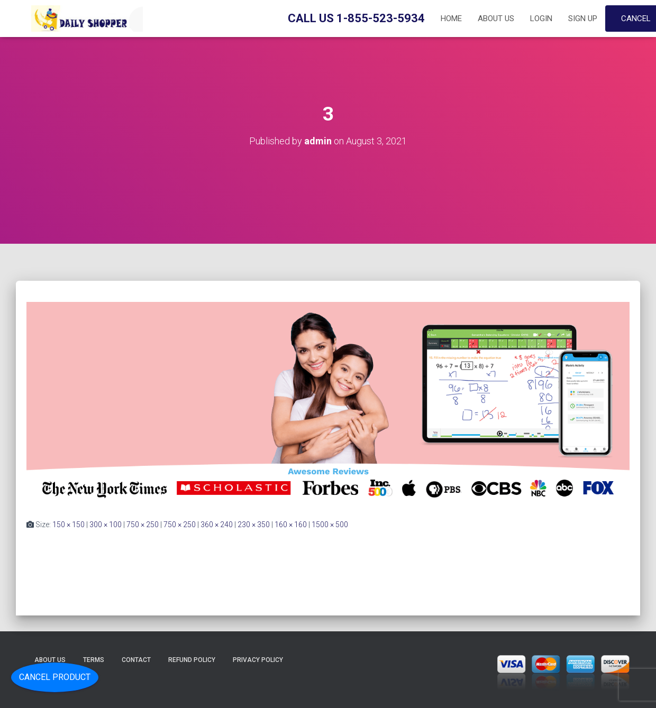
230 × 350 (254, 524)
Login (541, 18)
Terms (93, 660)
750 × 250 (142, 524)
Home (451, 18)
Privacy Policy (258, 660)
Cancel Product (54, 677)
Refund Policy (191, 660)
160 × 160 (291, 524)
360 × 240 (217, 524)
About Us (496, 18)
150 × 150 (68, 524)
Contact (136, 660)
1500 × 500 (330, 524)
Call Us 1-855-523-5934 (356, 18)
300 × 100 (105, 524)
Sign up (582, 18)
